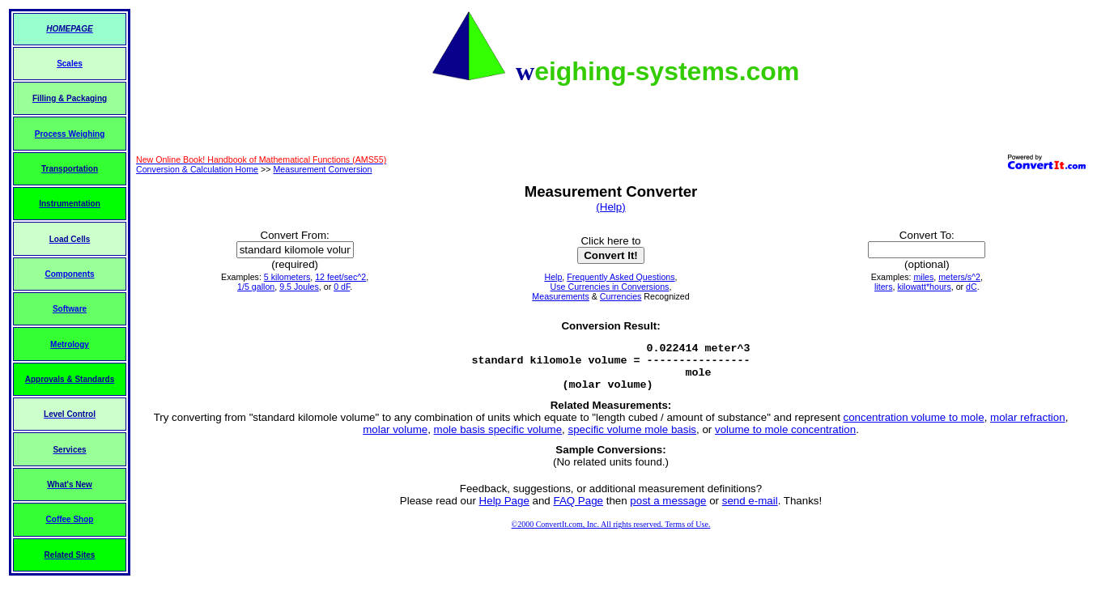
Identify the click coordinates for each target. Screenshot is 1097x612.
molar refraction (1027, 427)
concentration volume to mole (914, 427)
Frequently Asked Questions (620, 277)
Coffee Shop (70, 519)
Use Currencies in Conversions (610, 286)
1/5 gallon (255, 286)
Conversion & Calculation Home (197, 169)
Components (69, 274)
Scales (70, 63)
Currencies (621, 296)
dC (971, 286)
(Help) (610, 207)
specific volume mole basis (632, 439)
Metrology (69, 344)
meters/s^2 (959, 277)
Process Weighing (70, 134)
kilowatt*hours (923, 286)
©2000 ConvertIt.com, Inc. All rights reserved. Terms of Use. (611, 533)
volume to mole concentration (785, 439)
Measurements (560, 296)
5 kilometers (287, 277)
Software (70, 308)
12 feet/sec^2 (340, 277)
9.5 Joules (299, 286)
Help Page (504, 510)
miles (923, 277)
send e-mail (750, 510)
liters (883, 286)
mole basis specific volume (498, 439)
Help (553, 277)
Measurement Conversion (322, 169)
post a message (668, 510)
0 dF (342, 286)
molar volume (395, 439)
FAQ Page (579, 510)
